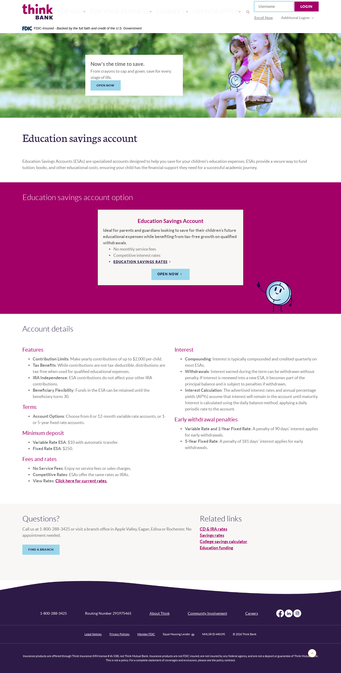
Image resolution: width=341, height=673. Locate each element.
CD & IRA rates (213, 529)
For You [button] (87, 12)
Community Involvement (207, 613)
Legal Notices (93, 634)
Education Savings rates (140, 262)
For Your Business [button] (127, 12)
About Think (160, 613)
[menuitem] (263, 18)
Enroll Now (263, 18)
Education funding (216, 547)
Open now (168, 274)
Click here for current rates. (81, 480)
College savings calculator (223, 541)
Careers (251, 613)
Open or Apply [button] (204, 12)
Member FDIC (146, 634)
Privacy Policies (120, 634)
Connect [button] (167, 12)
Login (306, 6)
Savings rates (212, 535)
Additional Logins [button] (295, 18)
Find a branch (41, 549)
